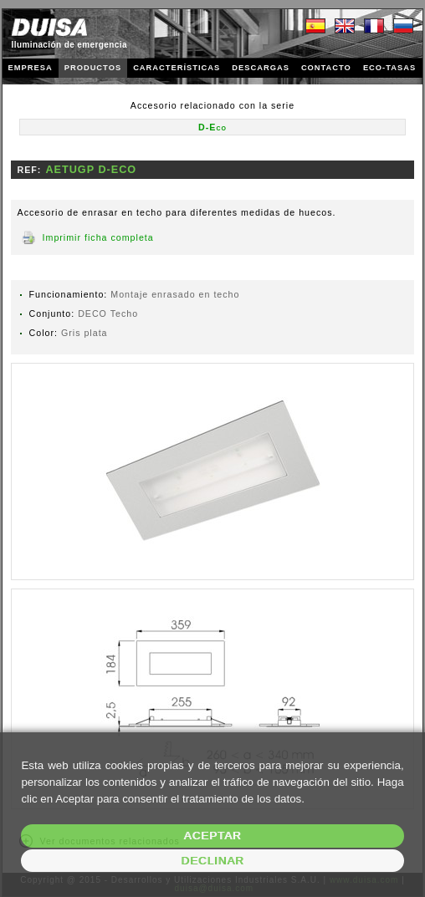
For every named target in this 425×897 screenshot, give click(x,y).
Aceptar (213, 835)
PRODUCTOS (92, 68)
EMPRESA (30, 68)
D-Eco (212, 127)
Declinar (212, 860)
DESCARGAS (260, 68)
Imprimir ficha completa (98, 237)
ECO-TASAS (389, 68)
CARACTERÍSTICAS (176, 68)
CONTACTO (326, 68)
